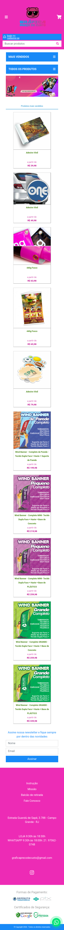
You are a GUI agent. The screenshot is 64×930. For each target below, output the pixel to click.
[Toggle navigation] (6, 17)
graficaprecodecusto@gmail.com (32, 857)
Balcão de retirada (32, 795)
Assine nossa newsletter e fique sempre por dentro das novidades (32, 734)
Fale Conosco (32, 800)
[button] (10, 86)
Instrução (32, 783)
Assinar (32, 759)
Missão (31, 789)
